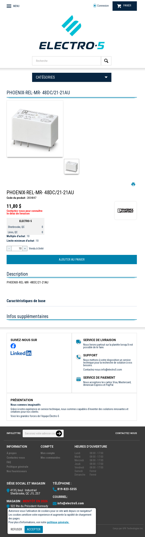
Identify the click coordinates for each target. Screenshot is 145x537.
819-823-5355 (67, 489)
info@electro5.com (111, 369)
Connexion (101, 6)
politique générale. (58, 522)
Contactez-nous (126, 433)
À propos (12, 453)
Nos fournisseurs (17, 471)
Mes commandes (50, 457)
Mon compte (48, 453)
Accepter (33, 529)
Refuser (16, 529)
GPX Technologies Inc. (133, 528)
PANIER (124, 6)
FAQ (9, 462)
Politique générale (17, 466)
